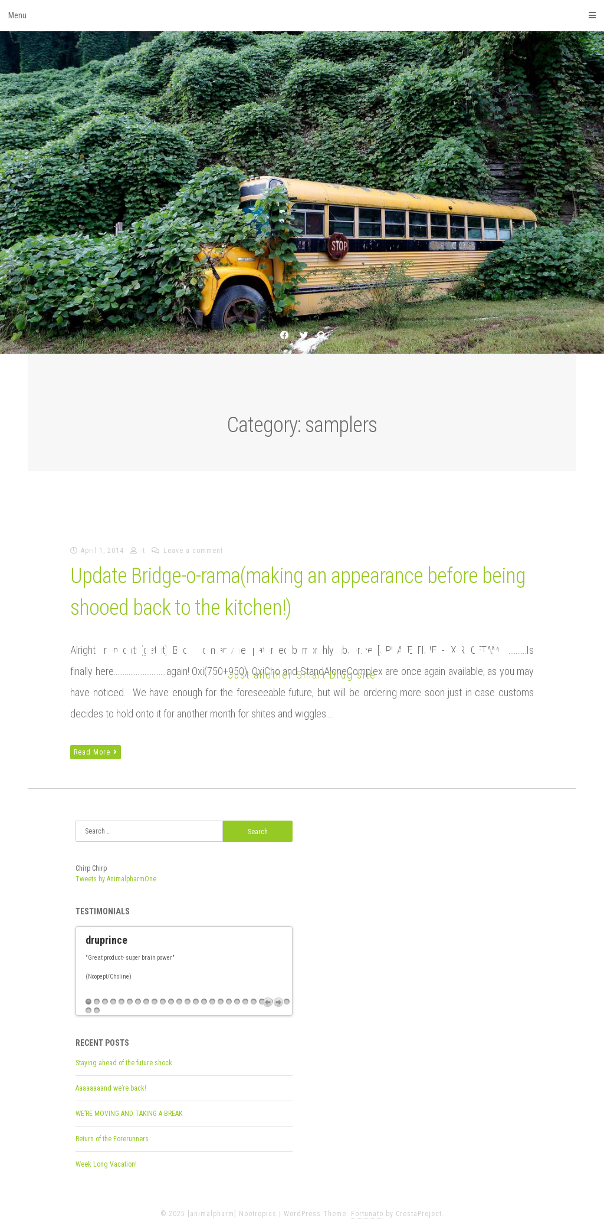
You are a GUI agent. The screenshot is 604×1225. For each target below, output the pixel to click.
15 (204, 997)
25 (287, 997)
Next (278, 997)
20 (245, 997)
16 (212, 997)
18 (229, 997)
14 (196, 997)
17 (221, 997)
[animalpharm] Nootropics (302, 643)
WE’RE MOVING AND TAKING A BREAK (129, 1109)
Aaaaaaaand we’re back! (111, 1083)
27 (97, 1006)
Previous (268, 997)
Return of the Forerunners (112, 1134)
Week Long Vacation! (106, 1159)
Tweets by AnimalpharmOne (116, 879)
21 (254, 997)
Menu (302, 15)
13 (188, 997)
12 (179, 997)
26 (88, 1006)
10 (163, 997)
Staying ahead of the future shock (124, 1058)
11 (171, 997)
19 (237, 997)
